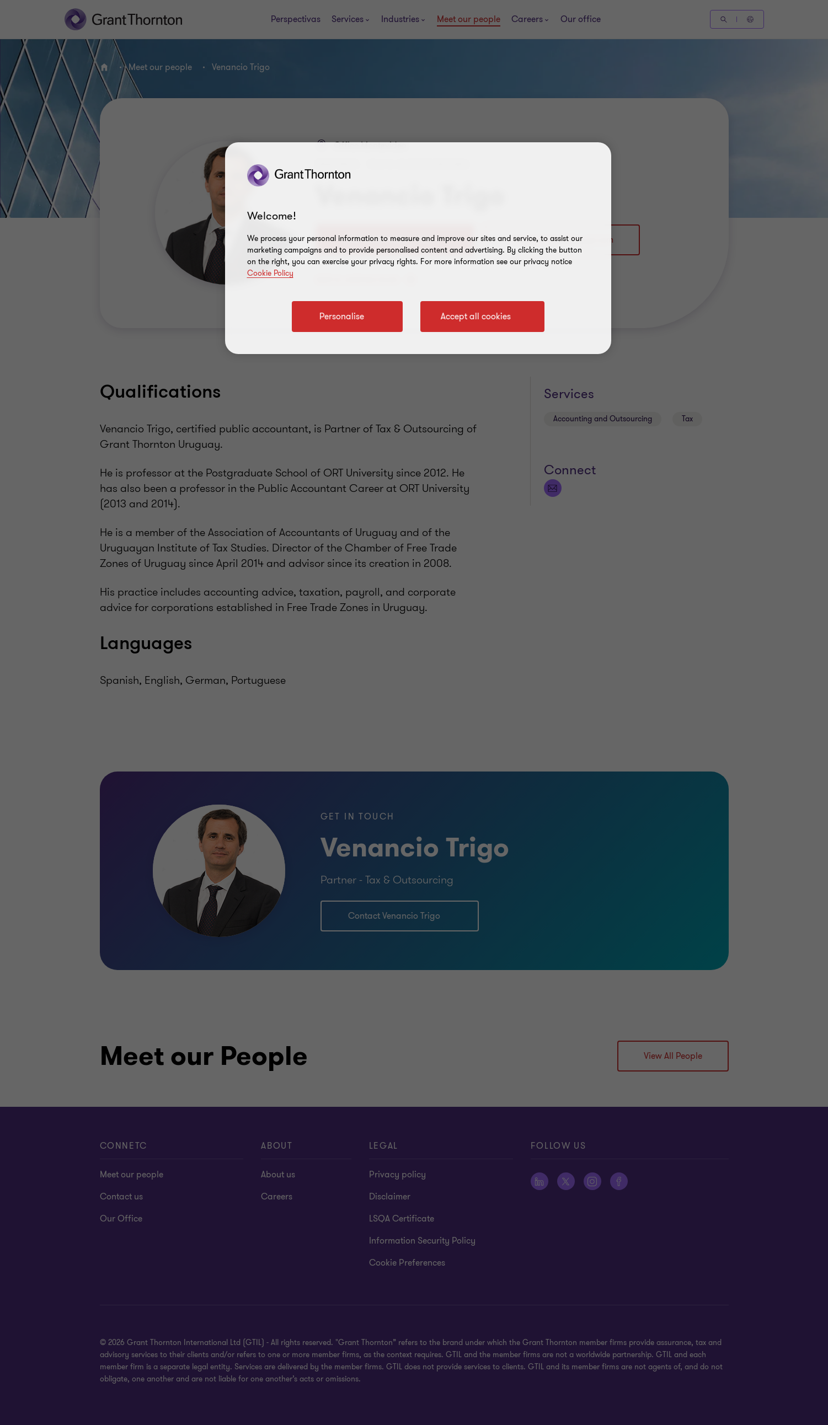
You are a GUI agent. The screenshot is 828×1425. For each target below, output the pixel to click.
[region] (418, 248)
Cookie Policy (270, 273)
